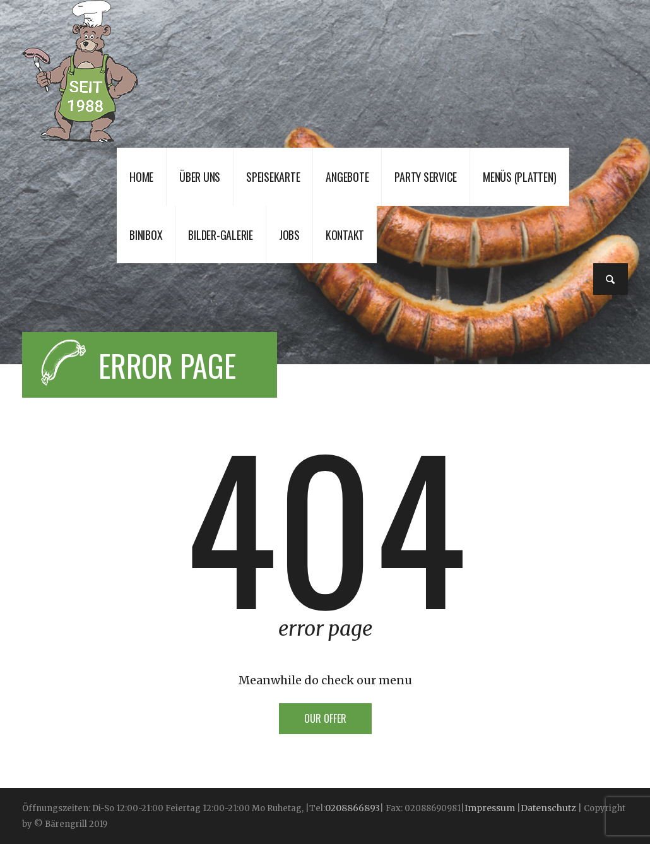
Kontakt (345, 235)
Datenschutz (548, 808)
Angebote (347, 177)
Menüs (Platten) (519, 177)
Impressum (490, 808)
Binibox (145, 235)
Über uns (199, 177)
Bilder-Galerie (220, 235)
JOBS (289, 235)
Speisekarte (273, 177)
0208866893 (352, 808)
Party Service (425, 177)
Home (141, 177)
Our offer (325, 718)
